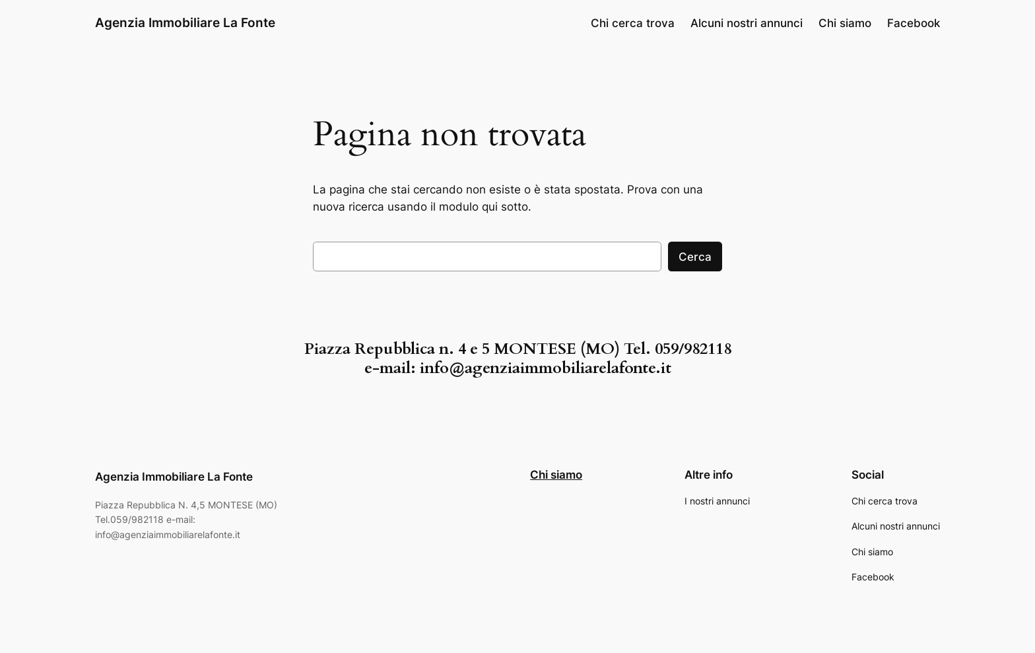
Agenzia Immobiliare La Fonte (185, 22)
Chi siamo (556, 474)
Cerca (695, 256)
